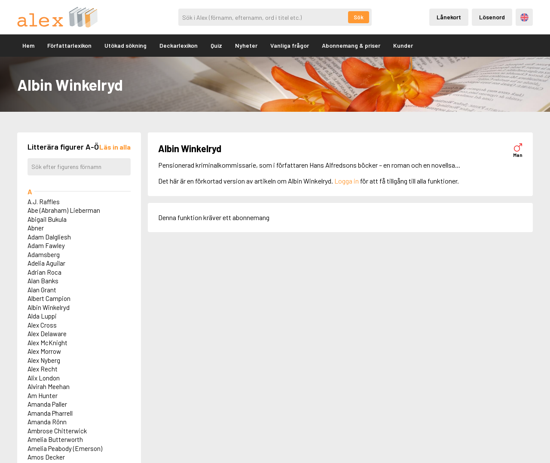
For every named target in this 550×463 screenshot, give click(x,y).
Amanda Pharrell (50, 413)
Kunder (403, 45)
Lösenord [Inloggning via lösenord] (492, 17)
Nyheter (246, 45)
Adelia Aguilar (46, 263)
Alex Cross (42, 325)
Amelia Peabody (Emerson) (65, 448)
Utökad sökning (125, 45)
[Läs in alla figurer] (115, 147)
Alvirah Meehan (49, 386)
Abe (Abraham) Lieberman (64, 210)
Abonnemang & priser (351, 45)
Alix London (44, 378)
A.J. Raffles (44, 201)
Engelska (524, 17)
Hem (28, 45)
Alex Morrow (44, 351)
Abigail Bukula (47, 219)
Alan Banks (43, 281)
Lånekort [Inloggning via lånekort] (449, 17)
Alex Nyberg (44, 360)
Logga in (346, 181)
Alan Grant (42, 290)
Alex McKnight (47, 342)
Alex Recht (43, 369)
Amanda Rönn (47, 422)
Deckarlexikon (178, 45)
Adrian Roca (44, 272)
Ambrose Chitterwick (57, 431)
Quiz (216, 45)
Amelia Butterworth (55, 439)
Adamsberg (44, 254)
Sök (359, 17)
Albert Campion (49, 298)
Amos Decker (46, 457)
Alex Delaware (47, 333)
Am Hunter (43, 395)
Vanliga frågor (289, 45)
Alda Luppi (42, 316)
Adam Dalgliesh (49, 237)
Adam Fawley (46, 245)
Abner (36, 228)
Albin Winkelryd (49, 307)
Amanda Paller (47, 404)
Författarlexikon (69, 45)
